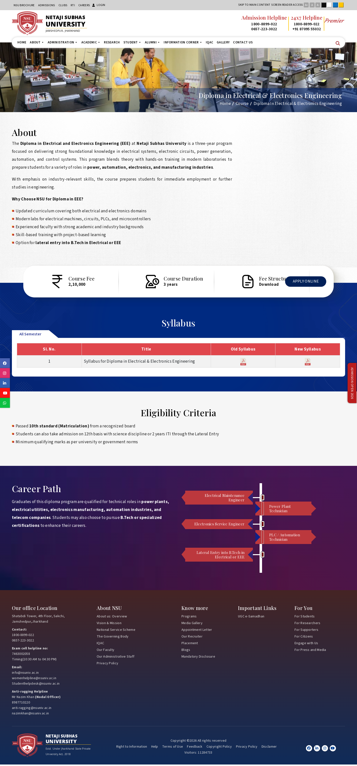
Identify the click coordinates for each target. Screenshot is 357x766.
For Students (305, 617)
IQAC (209, 42)
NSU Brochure (24, 5)
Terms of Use (172, 748)
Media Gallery (192, 624)
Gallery (223, 42)
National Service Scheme (116, 631)
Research (112, 42)
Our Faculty (105, 651)
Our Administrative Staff (115, 657)
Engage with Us (306, 644)
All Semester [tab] (30, 335)
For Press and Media (310, 651)
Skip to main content (254, 5)
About (37, 42)
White (330, 4)
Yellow (342, 4)
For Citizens (304, 637)
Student (132, 42)
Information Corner (183, 42)
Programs (189, 617)
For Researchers (308, 624)
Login (98, 5)
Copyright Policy (219, 748)
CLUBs (63, 5)
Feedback (194, 748)
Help (154, 748)
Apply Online (304, 285)
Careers (84, 5)
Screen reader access (287, 5)
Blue (336, 4)
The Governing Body (112, 637)
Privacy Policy (107, 664)
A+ (306, 5)
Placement (189, 644)
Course (242, 104)
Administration (63, 42)
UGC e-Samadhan (251, 617)
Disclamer (269, 748)
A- (318, 5)
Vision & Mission (109, 624)
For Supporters (306, 631)
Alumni (152, 42)
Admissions (46, 5)
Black (324, 4)
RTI (73, 5)
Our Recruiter (192, 637)
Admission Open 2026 (352, 383)
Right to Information (131, 748)
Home (21, 42)
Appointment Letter (196, 631)
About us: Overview (112, 617)
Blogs (185, 651)
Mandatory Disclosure (198, 657)
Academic (91, 42)
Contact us (243, 42)
